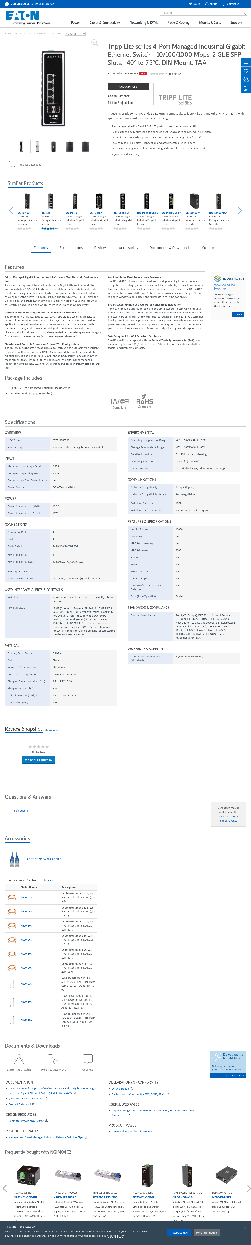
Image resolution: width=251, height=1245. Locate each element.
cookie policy (116, 1235)
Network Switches (50, 33)
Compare (48, 879)
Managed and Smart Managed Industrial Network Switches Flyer (46, 1137)
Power (75, 22)
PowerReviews (52, 729)
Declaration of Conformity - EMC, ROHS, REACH (139, 1094)
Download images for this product (132, 1131)
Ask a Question (21, 810)
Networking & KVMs (144, 22)
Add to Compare (119, 95)
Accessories (128, 247)
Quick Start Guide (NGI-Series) (26, 1098)
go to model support (231, 1075)
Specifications (71, 247)
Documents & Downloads (169, 247)
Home (8, 33)
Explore (238, 314)
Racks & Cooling (178, 22)
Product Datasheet (20, 1104)
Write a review (173, 73)
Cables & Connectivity (105, 22)
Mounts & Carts (210, 22)
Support (236, 22)
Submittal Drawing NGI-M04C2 (26, 1120)
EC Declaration (120, 1088)
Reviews (100, 247)
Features (41, 247)
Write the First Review (38, 759)
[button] (12, 210)
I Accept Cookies (179, 1232)
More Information (206, 1232)
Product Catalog (25, 33)
